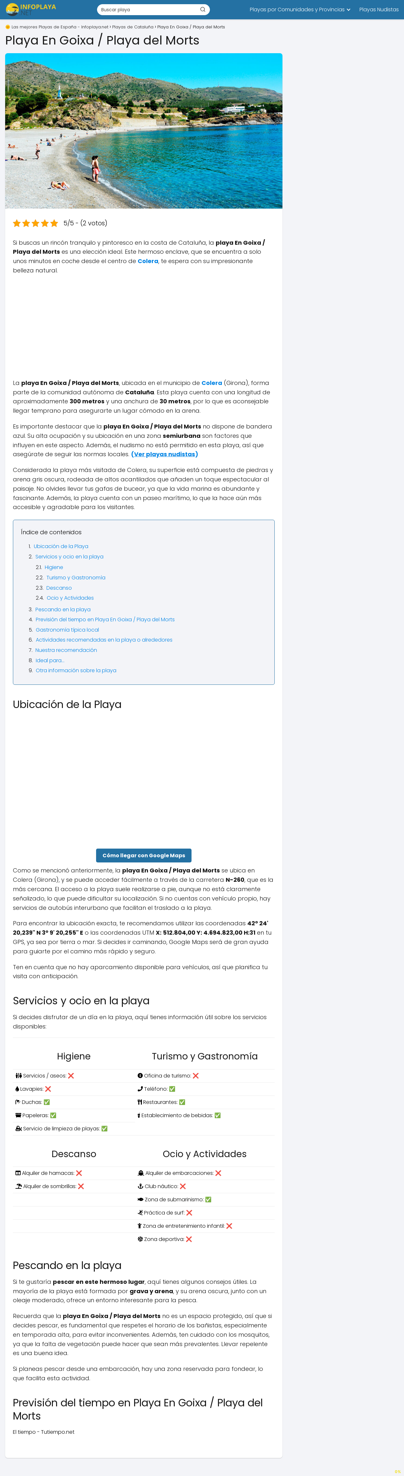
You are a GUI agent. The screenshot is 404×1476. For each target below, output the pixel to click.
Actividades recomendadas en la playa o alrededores (104, 640)
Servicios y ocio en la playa (69, 556)
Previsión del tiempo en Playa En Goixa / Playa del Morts (105, 619)
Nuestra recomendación (66, 650)
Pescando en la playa (63, 609)
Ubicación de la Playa (61, 546)
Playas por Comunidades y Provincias (297, 9)
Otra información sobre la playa (76, 670)
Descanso (59, 588)
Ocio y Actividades (70, 598)
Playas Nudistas (379, 9)
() (164, 454)
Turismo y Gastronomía (75, 577)
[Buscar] (203, 9)
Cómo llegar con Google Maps (144, 855)
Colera (148, 261)
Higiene (54, 567)
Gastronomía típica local (67, 630)
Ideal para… (50, 660)
